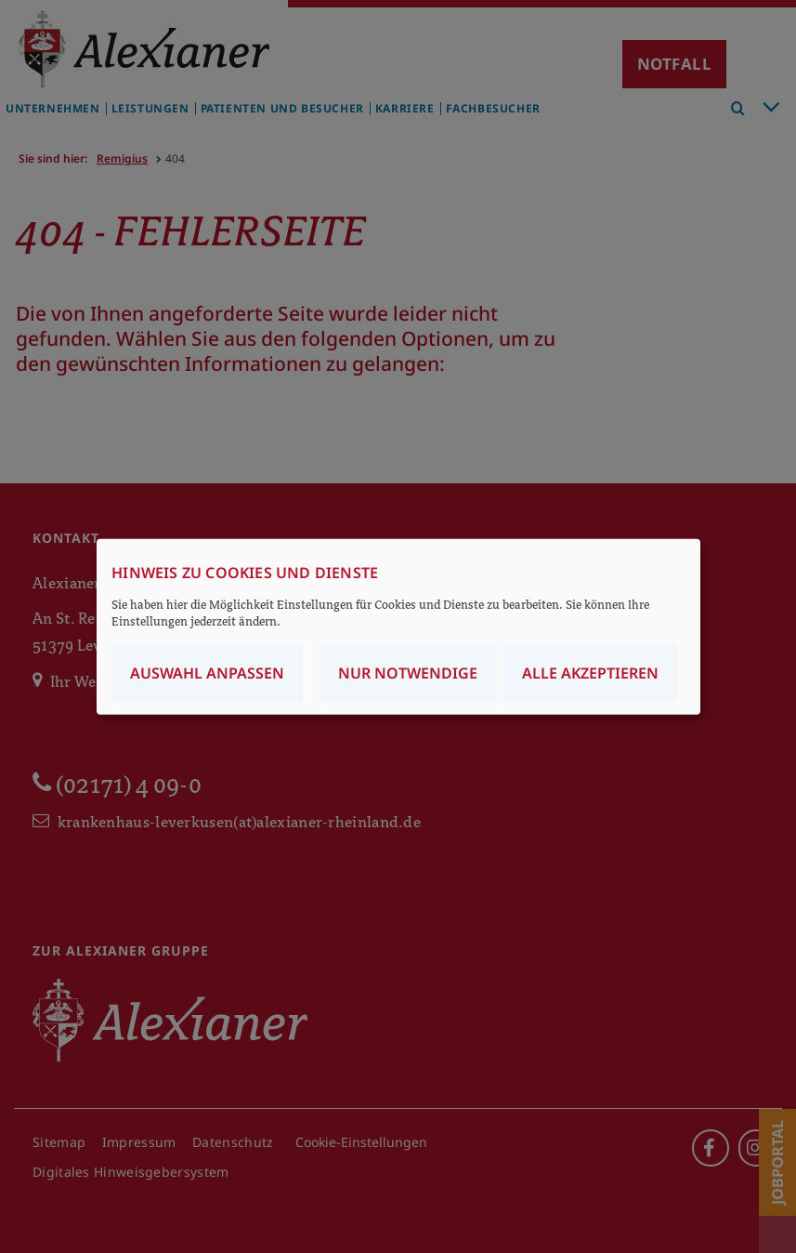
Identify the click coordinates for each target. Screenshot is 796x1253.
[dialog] (398, 627)
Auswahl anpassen (207, 672)
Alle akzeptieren (590, 672)
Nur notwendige (407, 672)
